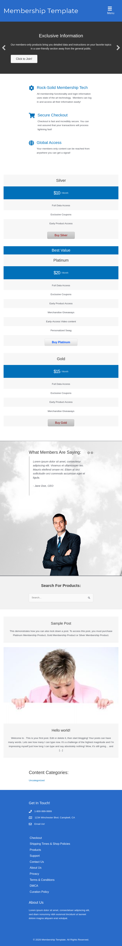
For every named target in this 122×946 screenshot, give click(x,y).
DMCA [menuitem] (34, 885)
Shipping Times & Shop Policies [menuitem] (50, 843)
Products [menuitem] (35, 849)
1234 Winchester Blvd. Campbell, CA (55, 817)
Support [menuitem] (35, 855)
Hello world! (61, 730)
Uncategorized (37, 780)
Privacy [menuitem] (34, 873)
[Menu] (109, 11)
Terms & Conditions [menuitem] (42, 879)
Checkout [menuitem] (36, 837)
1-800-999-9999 (43, 811)
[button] (4, 48)
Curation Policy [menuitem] (39, 891)
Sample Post (61, 623)
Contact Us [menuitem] (37, 861)
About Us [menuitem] (36, 867)
